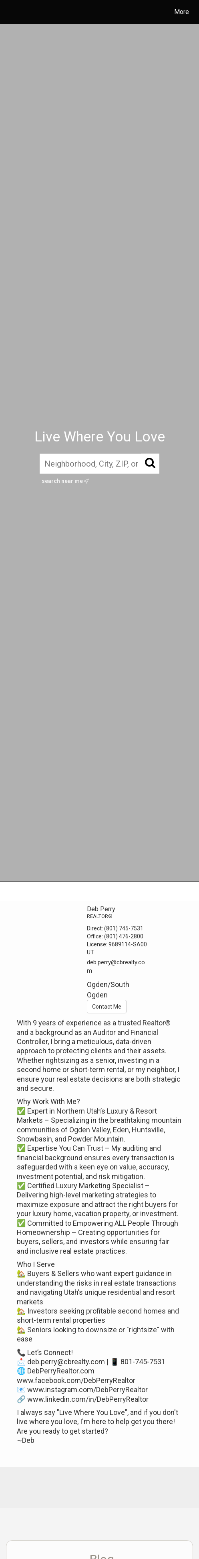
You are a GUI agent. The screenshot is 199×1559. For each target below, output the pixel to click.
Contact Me (106, 1006)
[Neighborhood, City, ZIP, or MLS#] (99, 463)
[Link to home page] (13, 12)
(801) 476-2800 (123, 936)
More (181, 12)
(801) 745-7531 (123, 928)
